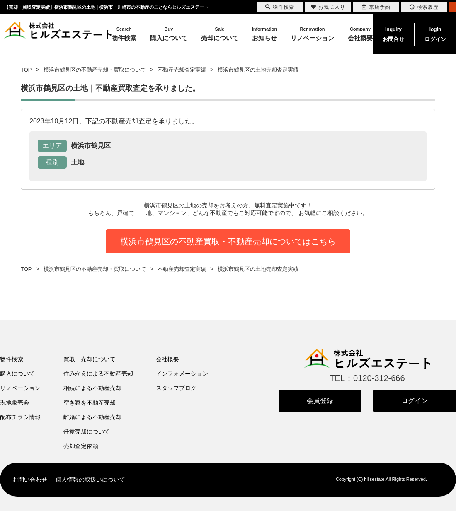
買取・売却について (89, 359)
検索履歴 (424, 7)
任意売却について (86, 431)
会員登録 (320, 400)
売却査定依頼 (80, 446)
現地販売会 (14, 402)
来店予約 (376, 7)
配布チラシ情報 (20, 417)
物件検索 (11, 359)
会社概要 (167, 359)
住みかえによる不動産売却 (98, 373)
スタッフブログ (176, 388)
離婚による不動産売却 (92, 417)
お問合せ (393, 33)
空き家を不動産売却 (89, 402)
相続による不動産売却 (92, 388)
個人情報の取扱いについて (90, 479)
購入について (17, 373)
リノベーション (20, 388)
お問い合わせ (29, 479)
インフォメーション (182, 373)
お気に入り (328, 7)
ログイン (435, 33)
